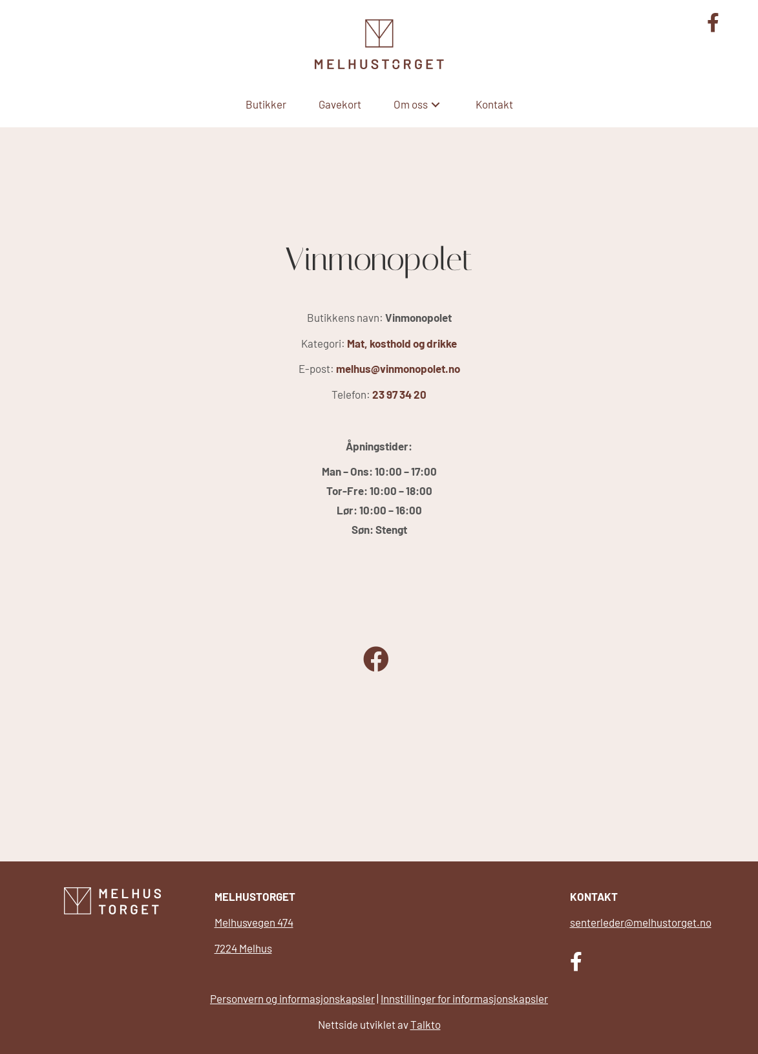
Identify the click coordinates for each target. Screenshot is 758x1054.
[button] (435, 104)
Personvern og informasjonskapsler (292, 998)
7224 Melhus (243, 948)
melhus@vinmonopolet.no (398, 368)
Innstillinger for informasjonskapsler (464, 998)
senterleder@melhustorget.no (640, 922)
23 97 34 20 (399, 394)
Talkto (425, 1024)
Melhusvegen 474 (254, 922)
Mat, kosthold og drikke (402, 343)
